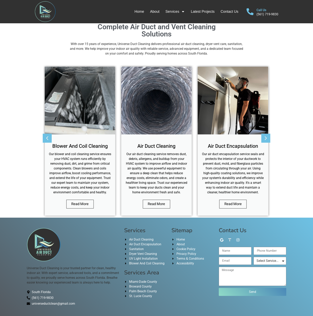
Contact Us (229, 12)
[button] (47, 138)
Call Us (261, 10)
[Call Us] (250, 11)
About (154, 12)
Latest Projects (203, 12)
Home (139, 12)
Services (175, 11)
